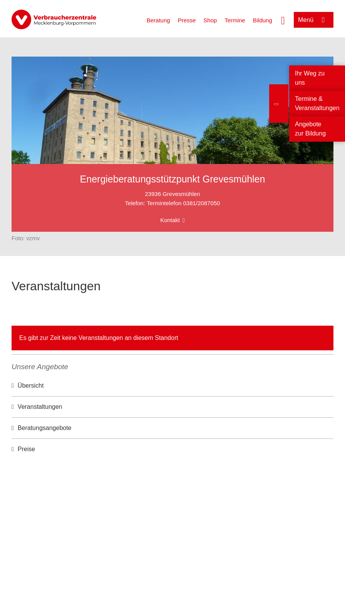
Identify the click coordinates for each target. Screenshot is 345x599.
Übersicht (31, 385)
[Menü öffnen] (313, 20)
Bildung (262, 20)
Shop (210, 20)
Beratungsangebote (45, 428)
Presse (187, 20)
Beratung (158, 20)
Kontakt (170, 220)
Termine (234, 20)
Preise (26, 449)
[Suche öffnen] (283, 20)
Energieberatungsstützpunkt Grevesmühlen (172, 179)
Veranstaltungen (40, 406)
